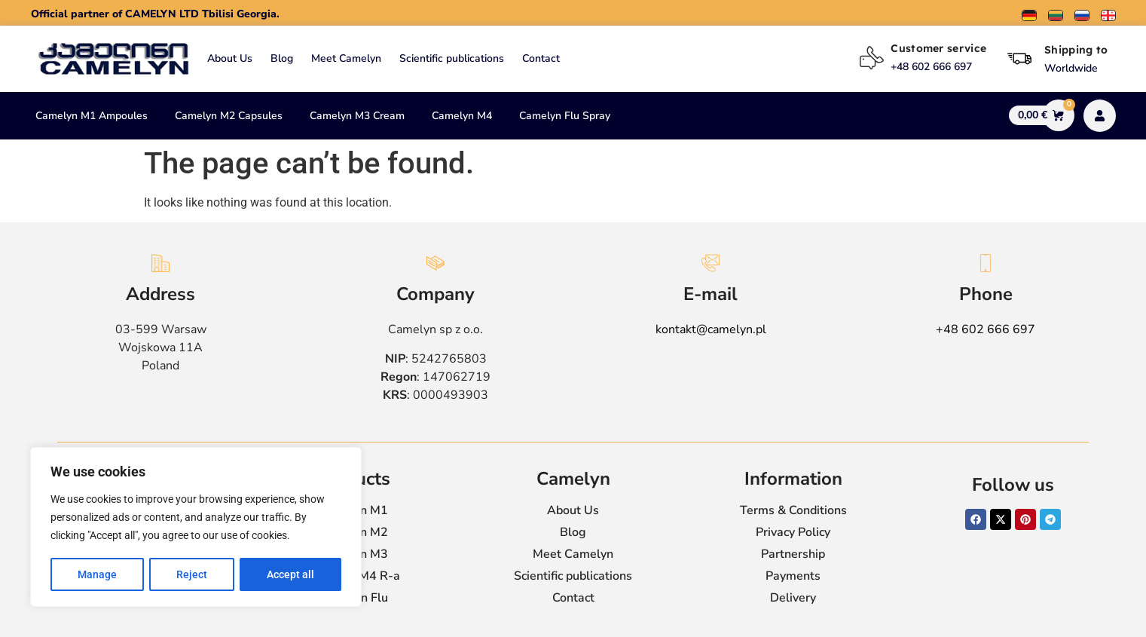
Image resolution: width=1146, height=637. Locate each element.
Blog (281, 58)
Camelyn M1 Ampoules (91, 116)
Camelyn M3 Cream (357, 116)
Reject (191, 574)
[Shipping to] (1019, 59)
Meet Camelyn (346, 58)
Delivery (793, 597)
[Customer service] (872, 58)
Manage (97, 574)
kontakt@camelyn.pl (711, 329)
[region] (196, 528)
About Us (229, 58)
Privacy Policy (793, 532)
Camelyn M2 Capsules (229, 116)
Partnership (793, 554)
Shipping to (1076, 50)
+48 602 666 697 (985, 329)
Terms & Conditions (793, 510)
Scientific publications (451, 58)
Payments (793, 575)
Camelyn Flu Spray (564, 116)
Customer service (938, 48)
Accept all (290, 574)
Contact (541, 58)
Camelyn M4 (462, 116)
